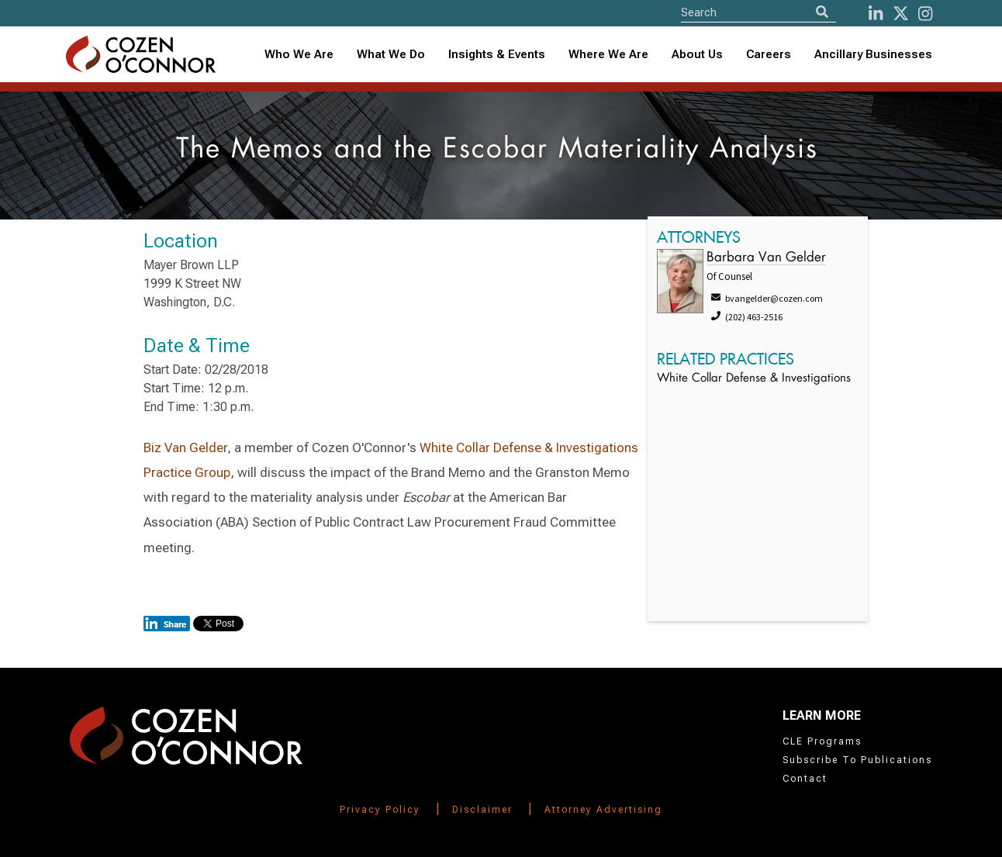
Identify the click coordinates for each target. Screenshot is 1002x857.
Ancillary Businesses (873, 54)
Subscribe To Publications (857, 760)
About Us (697, 54)
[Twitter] (901, 13)
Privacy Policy (380, 809)
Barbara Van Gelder (766, 257)
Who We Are (298, 54)
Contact (805, 778)
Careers (768, 54)
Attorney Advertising (603, 809)
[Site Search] (758, 12)
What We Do (391, 54)
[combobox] (497, 54)
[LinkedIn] (876, 13)
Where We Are (608, 54)
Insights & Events (496, 54)
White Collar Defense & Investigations (754, 379)
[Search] (822, 12)
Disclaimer (482, 809)
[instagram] (925, 13)
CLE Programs (822, 741)
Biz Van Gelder (185, 447)
